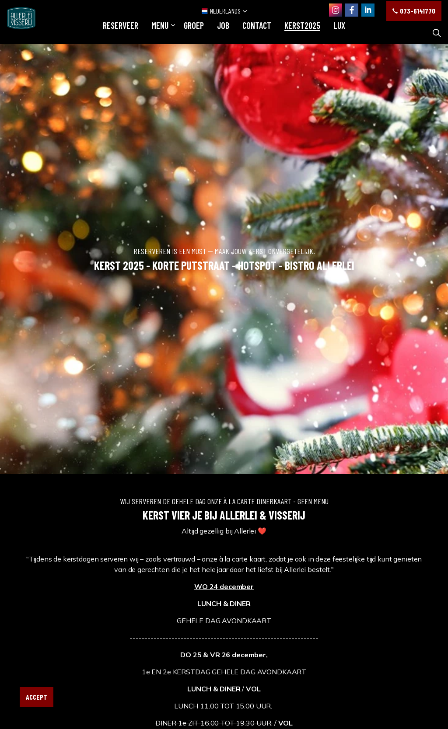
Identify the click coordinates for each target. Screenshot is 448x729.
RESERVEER (120, 33)
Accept (36, 697)
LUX (339, 33)
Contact (256, 33)
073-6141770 (414, 11)
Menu (159, 33)
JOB (223, 33)
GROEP (194, 33)
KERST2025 (302, 33)
